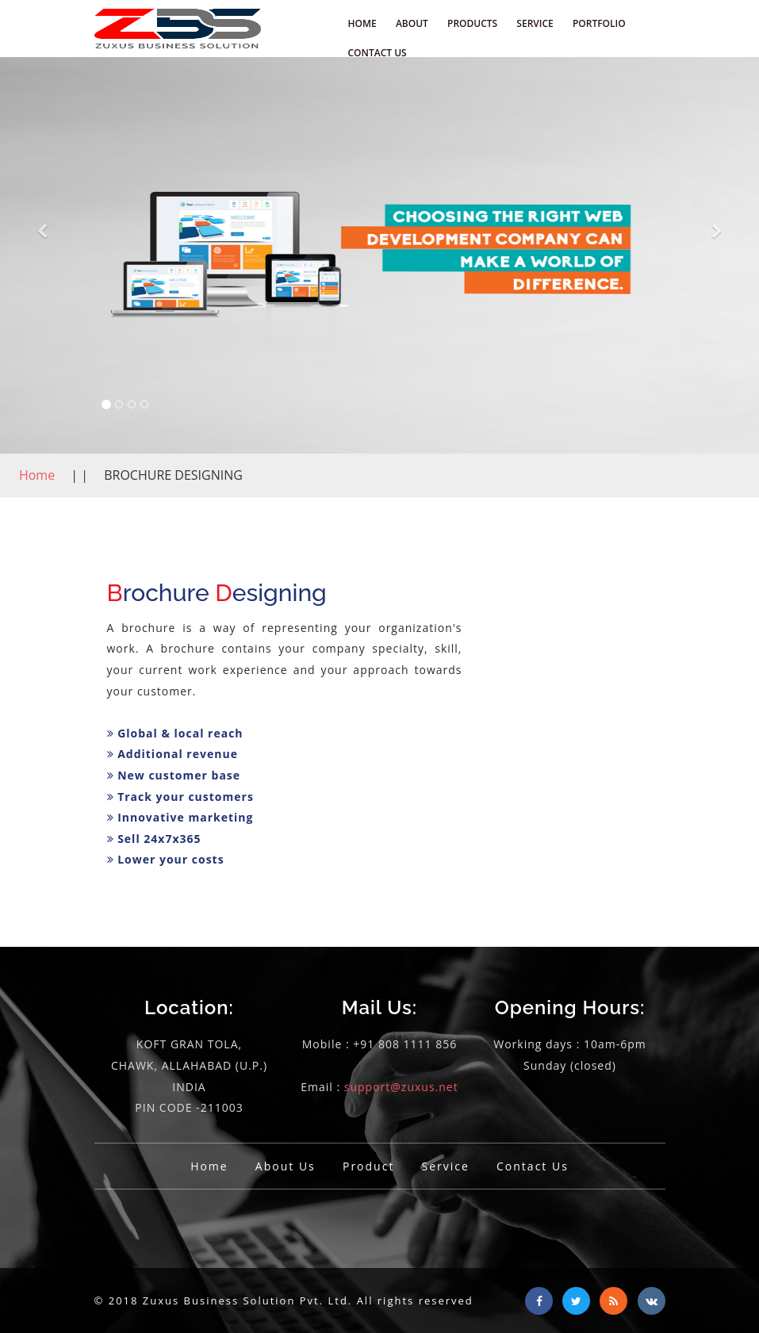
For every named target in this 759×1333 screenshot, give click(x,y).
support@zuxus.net (401, 1086)
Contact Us (532, 1166)
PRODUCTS (472, 23)
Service (446, 1166)
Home (38, 475)
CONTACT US (377, 52)
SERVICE (534, 23)
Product (368, 1166)
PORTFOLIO (599, 23)
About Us (285, 1166)
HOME (362, 23)
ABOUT (412, 23)
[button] (41, 255)
